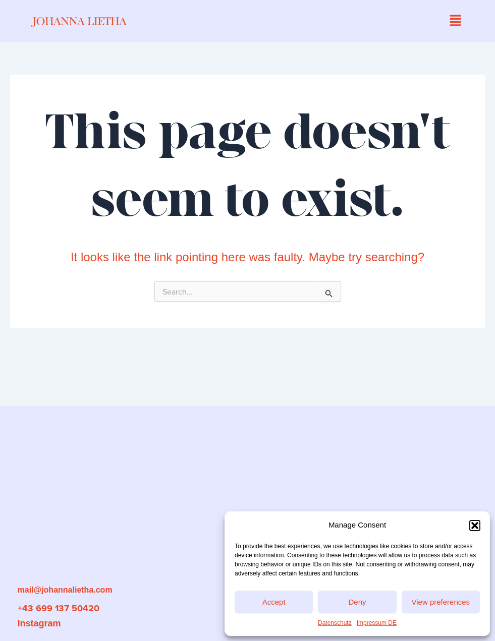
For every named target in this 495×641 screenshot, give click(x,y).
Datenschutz (335, 622)
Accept (274, 602)
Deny (357, 602)
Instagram (39, 623)
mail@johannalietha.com (65, 590)
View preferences (441, 602)
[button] (475, 525)
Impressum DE (377, 622)
